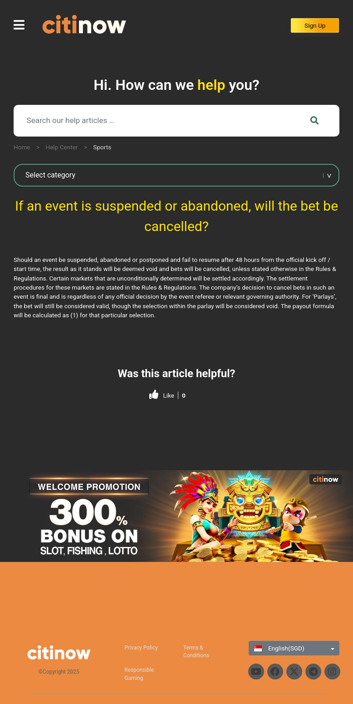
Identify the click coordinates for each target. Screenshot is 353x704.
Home (22, 147)
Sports (102, 147)
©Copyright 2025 (59, 672)
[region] (176, 516)
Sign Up (314, 25)
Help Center (61, 147)
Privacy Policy (140, 648)
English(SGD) (279, 648)
